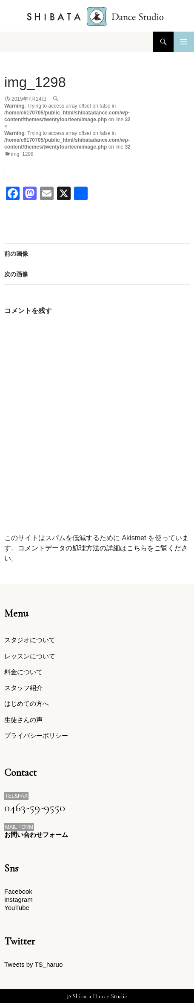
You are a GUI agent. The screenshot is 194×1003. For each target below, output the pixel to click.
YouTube (16, 907)
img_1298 (22, 154)
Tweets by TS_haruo (33, 964)
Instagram (18, 899)
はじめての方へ (26, 703)
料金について (23, 671)
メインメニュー (184, 42)
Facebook (18, 891)
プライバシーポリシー (36, 735)
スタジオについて (29, 639)
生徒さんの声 (23, 719)
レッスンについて (29, 656)
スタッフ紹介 (23, 687)
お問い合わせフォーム (36, 834)
